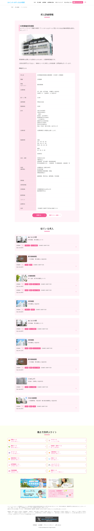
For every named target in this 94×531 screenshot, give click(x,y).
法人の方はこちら (68, 2)
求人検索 (39, 2)
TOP (35, 2)
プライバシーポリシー (49, 525)
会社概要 (40, 525)
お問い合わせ (58, 525)
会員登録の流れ (50, 2)
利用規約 (35, 525)
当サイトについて (59, 2)
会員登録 (44, 2)
